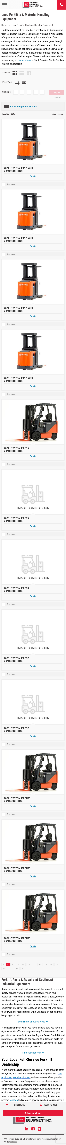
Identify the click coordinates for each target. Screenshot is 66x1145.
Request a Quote (33, 1113)
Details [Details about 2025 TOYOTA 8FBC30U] (33, 596)
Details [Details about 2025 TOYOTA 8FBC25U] (33, 526)
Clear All (58, 97)
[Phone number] (61, 5)
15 (46, 964)
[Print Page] (17, 83)
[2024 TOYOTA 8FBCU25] (33, 772)
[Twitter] (39, 1129)
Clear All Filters (58, 114)
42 (17, 968)
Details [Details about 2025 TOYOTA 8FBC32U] (33, 666)
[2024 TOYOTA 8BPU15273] (33, 142)
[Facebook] (33, 1129)
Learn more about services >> (33, 1021)
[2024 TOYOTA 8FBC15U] (33, 422)
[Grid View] (15, 73)
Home (4, 25)
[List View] (21, 73)
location (14, 1100)
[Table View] (28, 73)
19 (9, 968)
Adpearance (12, 1142)
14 (40, 964)
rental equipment (21, 1077)
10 (18, 964)
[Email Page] (24, 83)
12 (29, 964)
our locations (24, 60)
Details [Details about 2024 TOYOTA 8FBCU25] (33, 806)
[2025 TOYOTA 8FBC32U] (33, 632)
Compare (56, 93)
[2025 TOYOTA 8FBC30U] (33, 562)
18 (4, 968)
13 (34, 964)
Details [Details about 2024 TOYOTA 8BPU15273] (33, 176)
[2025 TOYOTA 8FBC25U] (33, 492)
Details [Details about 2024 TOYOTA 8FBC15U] (33, 456)
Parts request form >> (33, 1052)
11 (23, 964)
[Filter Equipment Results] (33, 106)
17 (57, 964)
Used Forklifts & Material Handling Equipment (32, 25)
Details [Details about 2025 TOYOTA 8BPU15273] (33, 386)
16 (51, 964)
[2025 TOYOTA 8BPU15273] (33, 352)
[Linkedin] (26, 1129)
